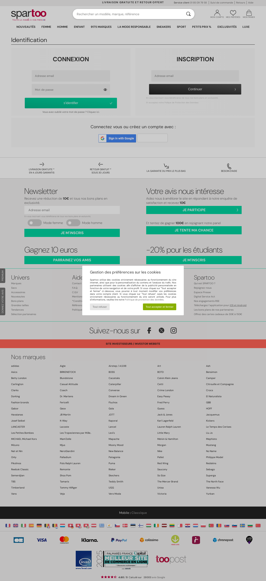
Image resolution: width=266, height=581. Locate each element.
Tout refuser (100, 306)
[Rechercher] (188, 14)
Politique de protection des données (144, 299)
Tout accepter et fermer (159, 306)
